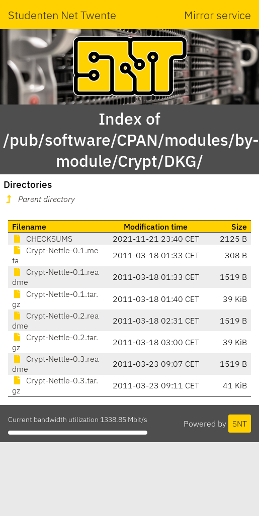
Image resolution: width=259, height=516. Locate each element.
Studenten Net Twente (62, 15)
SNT (239, 424)
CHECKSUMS (42, 239)
